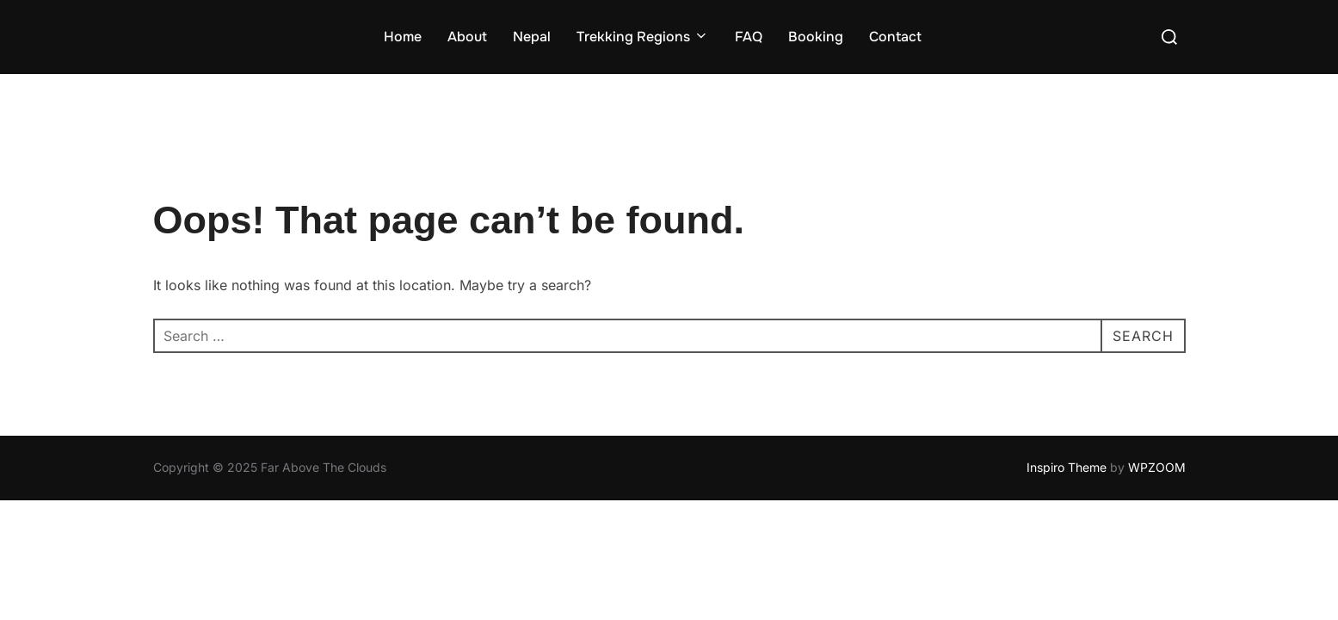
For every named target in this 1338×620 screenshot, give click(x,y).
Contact (895, 37)
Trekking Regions (643, 37)
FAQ (748, 37)
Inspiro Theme (1067, 467)
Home (403, 37)
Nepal (532, 37)
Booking (815, 37)
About (467, 37)
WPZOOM (1157, 467)
